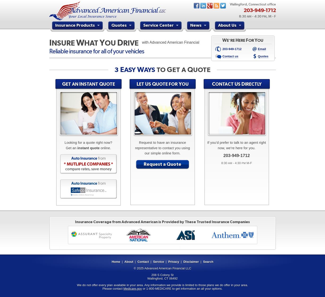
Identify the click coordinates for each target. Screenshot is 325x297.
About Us (230, 26)
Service (158, 261)
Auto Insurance (88, 164)
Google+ (210, 5)
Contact (143, 261)
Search (208, 261)
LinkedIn (203, 5)
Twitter (223, 5)
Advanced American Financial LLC (167, 268)
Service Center (161, 26)
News (216, 5)
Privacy (173, 261)
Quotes (122, 26)
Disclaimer (191, 261)
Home (116, 261)
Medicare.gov (132, 288)
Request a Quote (162, 164)
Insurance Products (78, 26)
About (128, 261)
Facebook (196, 5)
